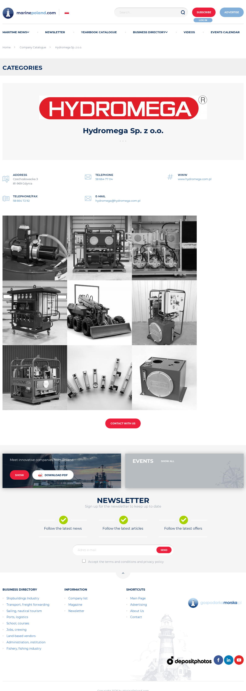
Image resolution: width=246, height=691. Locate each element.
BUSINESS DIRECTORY (150, 32)
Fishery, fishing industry (24, 635)
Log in (201, 20)
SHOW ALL (167, 447)
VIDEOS (189, 32)
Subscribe (201, 12)
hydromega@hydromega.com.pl (118, 200)
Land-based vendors (21, 622)
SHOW (19, 462)
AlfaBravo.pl (132, 681)
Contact (136, 603)
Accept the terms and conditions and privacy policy (126, 548)
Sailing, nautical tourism (24, 597)
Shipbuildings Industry (23, 585)
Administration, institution (26, 628)
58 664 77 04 (104, 179)
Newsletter (76, 597)
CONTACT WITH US (123, 410)
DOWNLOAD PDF (53, 461)
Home (6, 47)
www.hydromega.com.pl (195, 179)
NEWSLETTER (55, 32)
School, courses (18, 610)
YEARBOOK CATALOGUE (99, 32)
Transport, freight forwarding (28, 591)
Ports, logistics (17, 603)
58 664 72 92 (21, 200)
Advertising (138, 591)
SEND (164, 536)
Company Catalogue (33, 47)
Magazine (75, 591)
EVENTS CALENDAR (225, 32)
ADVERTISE (230, 12)
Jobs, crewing (16, 616)
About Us (137, 597)
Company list (78, 585)
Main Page (138, 585)
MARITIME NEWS (16, 32)
